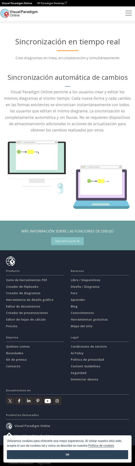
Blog (74, 306)
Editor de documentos (23, 306)
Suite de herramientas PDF (26, 280)
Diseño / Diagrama (85, 287)
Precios (11, 326)
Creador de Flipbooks (22, 287)
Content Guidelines (85, 366)
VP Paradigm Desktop (52, 3)
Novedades (14, 353)
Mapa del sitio (82, 326)
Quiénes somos (18, 346)
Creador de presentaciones (27, 313)
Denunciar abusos (84, 379)
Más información (68, 241)
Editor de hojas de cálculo (26, 319)
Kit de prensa (16, 359)
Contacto (13, 366)
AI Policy (77, 353)
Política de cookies (101, 446)
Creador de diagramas (23, 293)
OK (67, 454)
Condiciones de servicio (89, 346)
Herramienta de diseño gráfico (30, 300)
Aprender (78, 300)
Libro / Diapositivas (85, 280)
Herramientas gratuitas (89, 319)
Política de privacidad (87, 359)
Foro (74, 293)
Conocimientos (82, 313)
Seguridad (78, 373)
